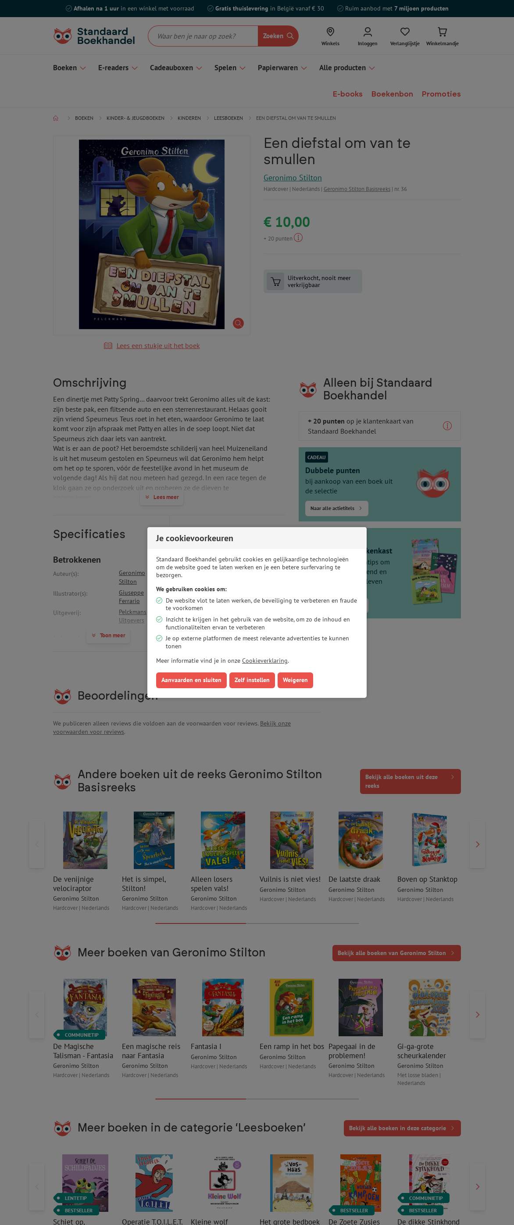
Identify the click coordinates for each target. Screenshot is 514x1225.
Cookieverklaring (265, 661)
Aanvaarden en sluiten (191, 680)
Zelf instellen (252, 680)
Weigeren (295, 680)
